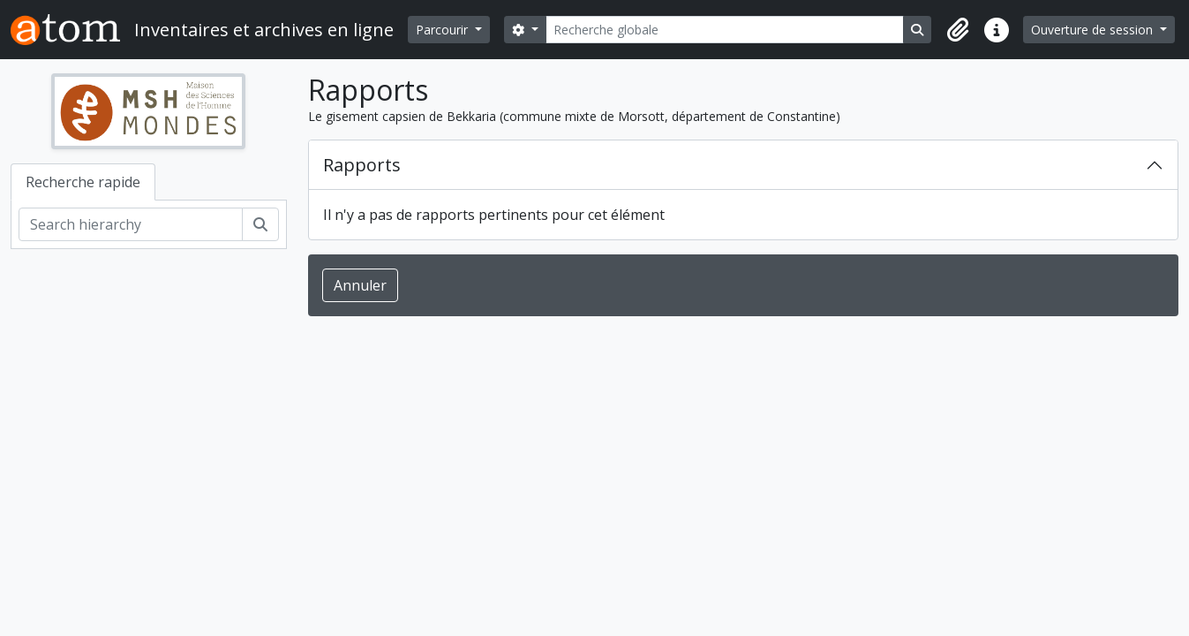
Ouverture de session (1093, 29)
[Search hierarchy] (131, 224)
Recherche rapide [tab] (83, 182)
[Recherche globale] (725, 29)
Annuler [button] (360, 285)
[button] (957, 30)
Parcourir (443, 29)
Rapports (362, 165)
